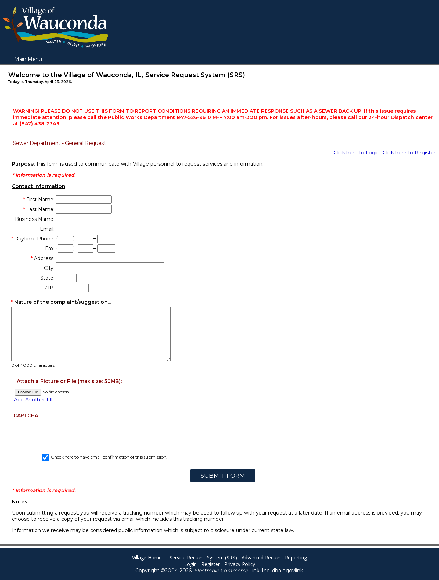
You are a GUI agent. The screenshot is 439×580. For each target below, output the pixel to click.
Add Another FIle (35, 400)
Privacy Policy (239, 564)
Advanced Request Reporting (274, 557)
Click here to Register (409, 152)
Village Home (147, 557)
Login (190, 564)
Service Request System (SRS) (203, 557)
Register (210, 564)
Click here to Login (357, 152)
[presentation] (223, 434)
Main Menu (28, 59)
